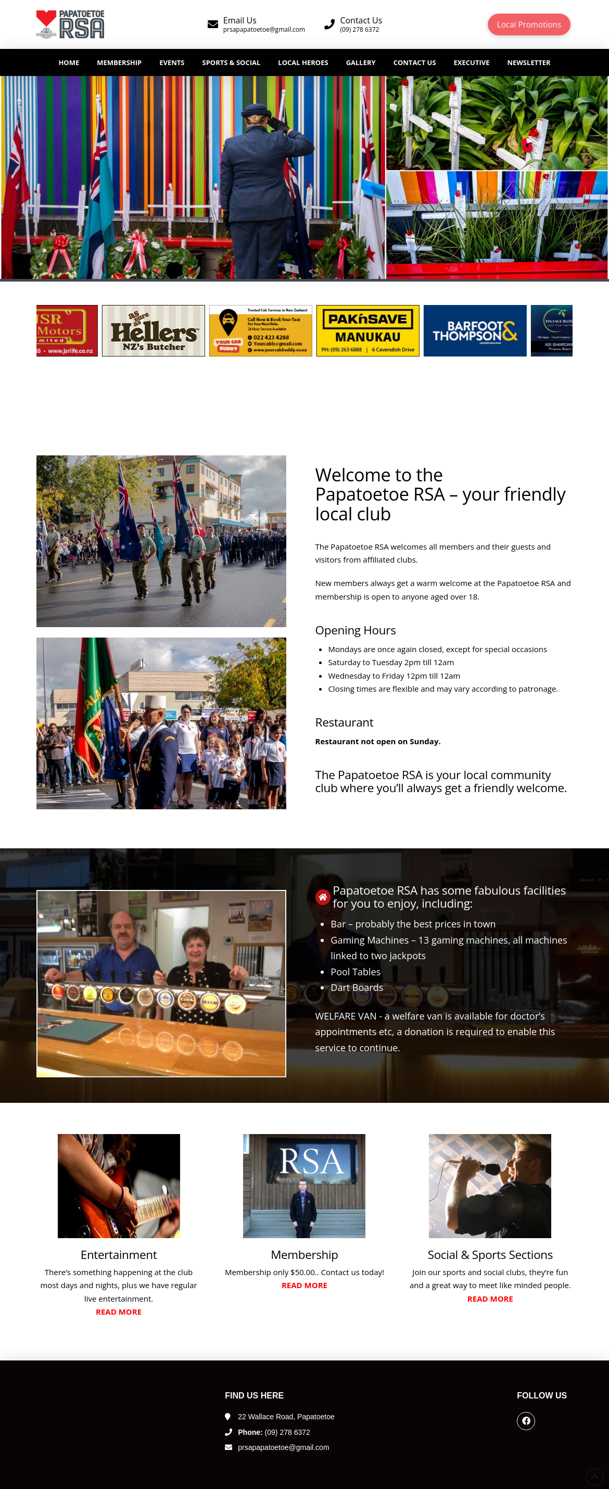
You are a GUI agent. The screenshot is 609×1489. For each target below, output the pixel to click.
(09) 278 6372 (274, 1432)
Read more (119, 1311)
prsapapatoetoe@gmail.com (283, 1447)
